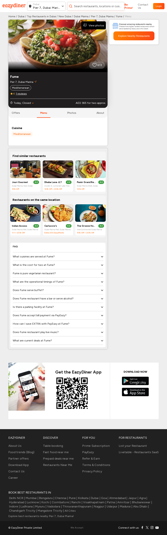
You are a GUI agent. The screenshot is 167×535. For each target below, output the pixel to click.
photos (71, 112)
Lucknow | (33, 502)
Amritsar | (124, 502)
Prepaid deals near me (58, 458)
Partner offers (18, 458)
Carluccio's (50, 226)
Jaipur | (132, 498)
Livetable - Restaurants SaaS (139, 452)
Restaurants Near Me (57, 465)
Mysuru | (40, 506)
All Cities (70, 510)
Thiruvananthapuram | (77, 506)
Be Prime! (128, 6)
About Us (14, 446)
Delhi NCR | (16, 498)
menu (43, 112)
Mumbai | (31, 498)
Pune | (72, 498)
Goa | (104, 498)
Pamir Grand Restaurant (86, 182)
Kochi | (46, 502)
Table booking (53, 446)
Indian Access (19, 226)
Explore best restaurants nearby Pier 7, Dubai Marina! (41, 516)
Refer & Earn (91, 458)
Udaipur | (112, 506)
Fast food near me (56, 452)
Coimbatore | (61, 502)
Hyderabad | (17, 502)
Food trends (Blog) (21, 452)
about (100, 112)
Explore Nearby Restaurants (134, 35)
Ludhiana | (27, 506)
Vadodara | (54, 506)
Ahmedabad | (117, 498)
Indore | (14, 506)
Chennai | (61, 498)
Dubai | (95, 498)
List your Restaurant (133, 446)
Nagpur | (99, 506)
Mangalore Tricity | (50, 510)
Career (13, 478)
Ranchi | (76, 502)
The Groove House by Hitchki (86, 226)
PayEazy (88, 452)
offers (16, 112)
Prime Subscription (96, 446)
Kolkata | (83, 498)
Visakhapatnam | (94, 502)
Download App (18, 465)
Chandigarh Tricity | (22, 510)
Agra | (143, 498)
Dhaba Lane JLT (53, 182)
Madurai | (125, 506)
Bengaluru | (46, 498)
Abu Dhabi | (140, 506)
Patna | (111, 502)
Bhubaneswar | (141, 502)
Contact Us (143, 6)
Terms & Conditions (96, 465)
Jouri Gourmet (20, 182)
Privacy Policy (92, 471)
